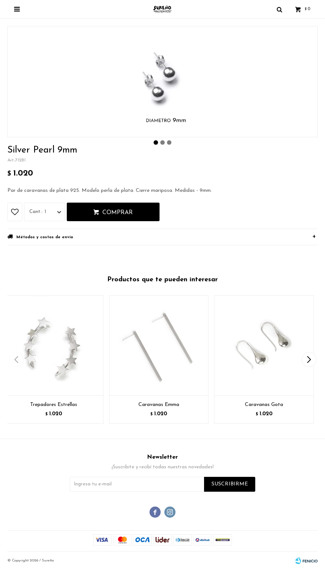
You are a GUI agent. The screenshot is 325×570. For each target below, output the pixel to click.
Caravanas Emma (158, 404)
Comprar (117, 213)
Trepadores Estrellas (53, 404)
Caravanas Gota (264, 404)
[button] (309, 359)
